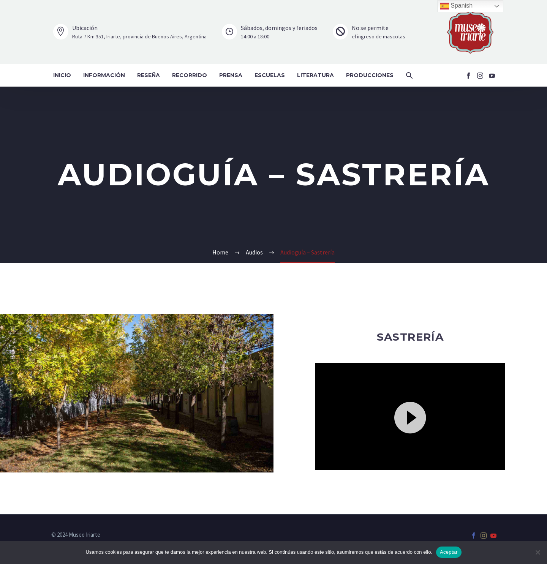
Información (104, 75)
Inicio (62, 75)
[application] (410, 416)
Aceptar (449, 552)
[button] (409, 75)
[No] (537, 552)
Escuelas (270, 75)
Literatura (315, 75)
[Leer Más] (130, 32)
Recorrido (189, 75)
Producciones (370, 75)
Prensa (230, 75)
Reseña (148, 75)
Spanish (456, 6)
